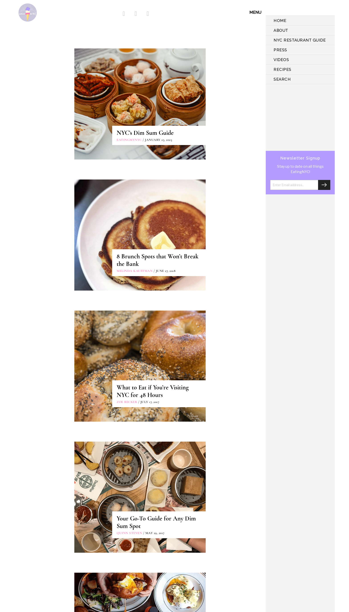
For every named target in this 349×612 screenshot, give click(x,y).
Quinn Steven (129, 533)
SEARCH (282, 79)
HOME (280, 20)
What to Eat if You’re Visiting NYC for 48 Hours (153, 391)
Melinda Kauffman (134, 271)
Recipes (282, 69)
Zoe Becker (127, 402)
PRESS (280, 50)
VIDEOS (281, 59)
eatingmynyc (129, 140)
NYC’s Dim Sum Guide (145, 133)
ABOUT (281, 30)
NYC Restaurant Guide (300, 40)
